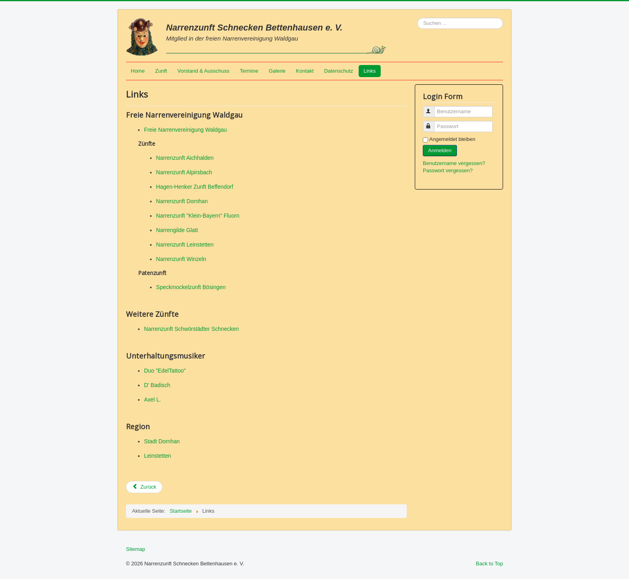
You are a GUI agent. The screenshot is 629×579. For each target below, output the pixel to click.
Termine (249, 71)
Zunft (161, 71)
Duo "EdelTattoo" (165, 370)
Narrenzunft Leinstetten (184, 244)
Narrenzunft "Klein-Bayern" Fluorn (197, 215)
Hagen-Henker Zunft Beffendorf (194, 186)
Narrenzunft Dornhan (182, 201)
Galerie (277, 71)
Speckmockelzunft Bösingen (190, 287)
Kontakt (305, 71)
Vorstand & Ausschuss (203, 71)
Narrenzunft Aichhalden (184, 158)
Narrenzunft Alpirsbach (184, 172)
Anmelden (440, 150)
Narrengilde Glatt (177, 230)
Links (369, 71)
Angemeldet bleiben (452, 139)
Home (138, 71)
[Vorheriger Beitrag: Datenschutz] (144, 487)
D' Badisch (157, 385)
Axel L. (152, 399)
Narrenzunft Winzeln (181, 259)
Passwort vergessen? (448, 170)
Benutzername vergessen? (454, 163)
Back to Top (489, 564)
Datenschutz (338, 71)
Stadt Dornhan (162, 441)
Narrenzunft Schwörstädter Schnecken (191, 329)
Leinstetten (157, 456)
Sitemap (135, 549)
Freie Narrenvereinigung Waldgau (185, 129)
